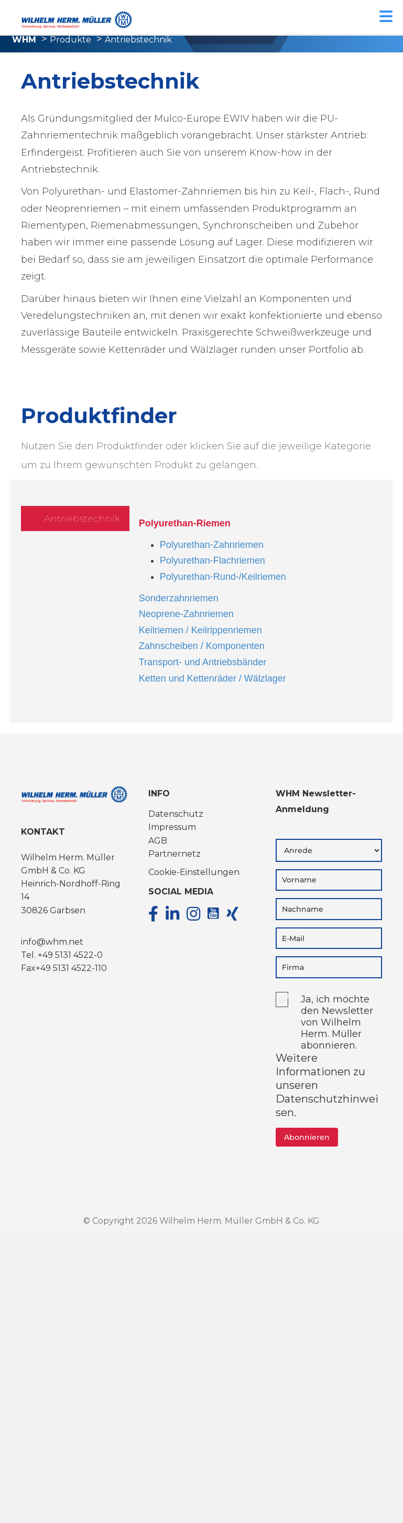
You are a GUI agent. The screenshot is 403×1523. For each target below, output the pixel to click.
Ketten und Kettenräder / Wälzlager (212, 678)
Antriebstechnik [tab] (82, 518)
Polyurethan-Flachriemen (212, 560)
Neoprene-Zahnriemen (186, 614)
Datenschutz (175, 814)
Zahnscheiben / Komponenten (202, 646)
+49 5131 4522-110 (71, 968)
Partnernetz (174, 854)
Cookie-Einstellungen (193, 872)
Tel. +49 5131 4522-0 (62, 955)
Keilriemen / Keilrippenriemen (200, 630)
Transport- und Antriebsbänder (202, 662)
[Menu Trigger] (386, 15)
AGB (157, 841)
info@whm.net (52, 942)
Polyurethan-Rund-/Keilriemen (223, 576)
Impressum (172, 827)
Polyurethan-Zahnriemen (212, 544)
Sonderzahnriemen (179, 598)
